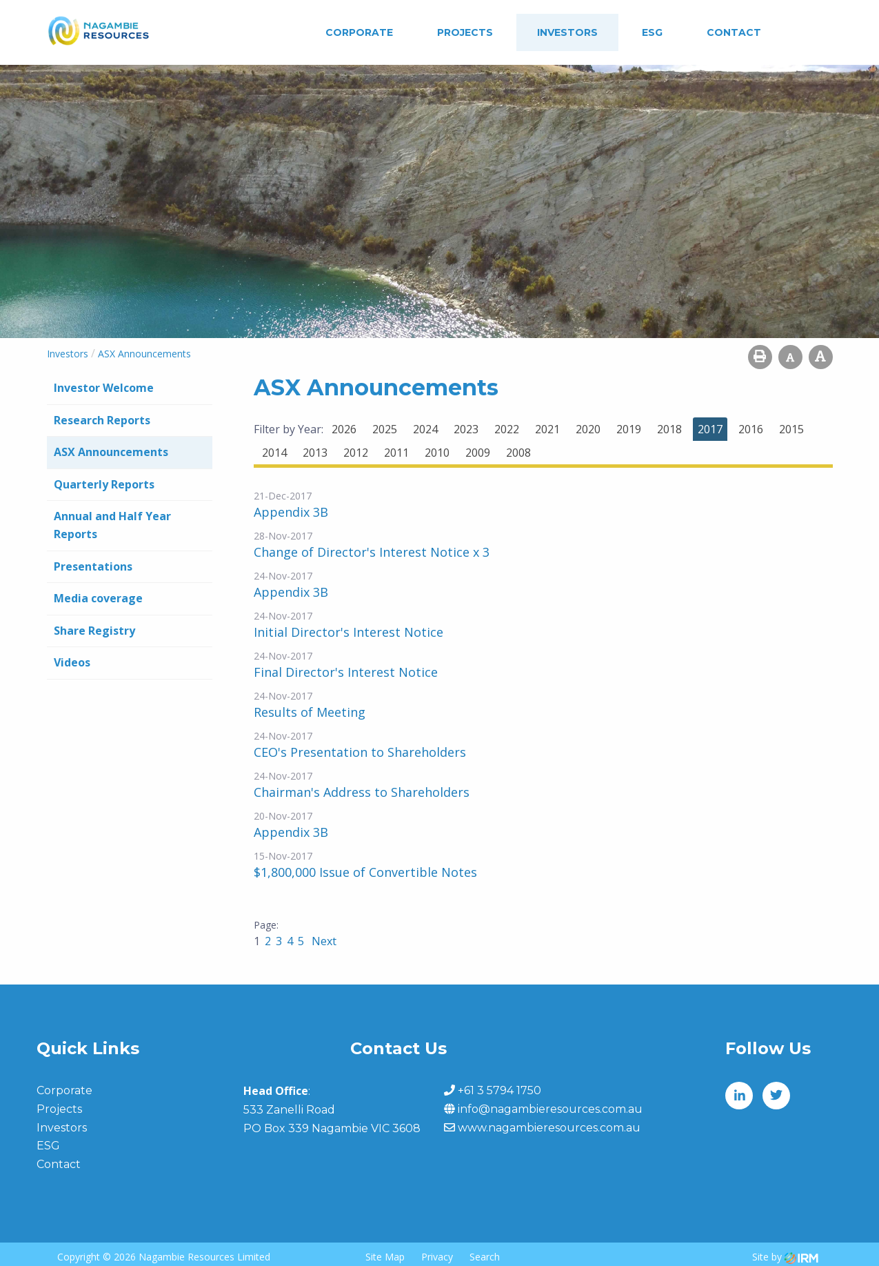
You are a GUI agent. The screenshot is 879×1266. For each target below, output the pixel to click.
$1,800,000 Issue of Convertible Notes (365, 872)
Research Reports (102, 420)
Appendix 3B (291, 512)
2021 (547, 429)
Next (322, 941)
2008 (518, 452)
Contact (734, 32)
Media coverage (98, 598)
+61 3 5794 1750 (499, 1090)
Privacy (437, 1256)
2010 (437, 452)
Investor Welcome (104, 387)
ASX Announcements (111, 451)
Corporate (359, 32)
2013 (315, 452)
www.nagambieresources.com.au (549, 1127)
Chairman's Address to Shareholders (361, 792)
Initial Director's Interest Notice (348, 632)
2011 (396, 452)
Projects (465, 32)
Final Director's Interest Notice (346, 672)
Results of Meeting (309, 712)
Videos (72, 662)
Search (484, 1256)
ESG (652, 32)
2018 (669, 429)
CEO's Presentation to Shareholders (360, 752)
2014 (274, 452)
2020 (588, 429)
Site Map (385, 1256)
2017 (710, 429)
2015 (791, 429)
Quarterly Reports (104, 484)
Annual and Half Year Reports (112, 525)
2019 (628, 429)
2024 (425, 429)
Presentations (93, 566)
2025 (384, 429)
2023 (466, 429)
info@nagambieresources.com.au (550, 1109)
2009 (477, 452)
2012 (355, 452)
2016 (750, 429)
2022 (506, 429)
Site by (785, 1256)
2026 (344, 429)
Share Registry (94, 630)
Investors (567, 32)
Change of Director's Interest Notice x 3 (371, 552)
